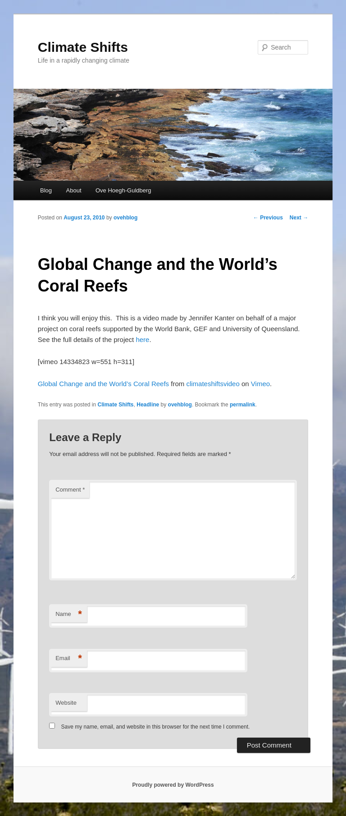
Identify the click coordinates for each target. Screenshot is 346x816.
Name (68, 614)
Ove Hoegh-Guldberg (123, 190)
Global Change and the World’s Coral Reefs (103, 383)
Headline (148, 404)
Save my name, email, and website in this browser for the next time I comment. (155, 727)
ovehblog (125, 217)
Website (66, 702)
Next (299, 217)
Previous (268, 217)
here (142, 339)
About (74, 190)
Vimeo (260, 383)
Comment (70, 489)
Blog (46, 190)
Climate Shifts (83, 47)
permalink (242, 404)
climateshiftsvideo (212, 383)
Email (68, 658)
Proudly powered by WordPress (173, 785)
